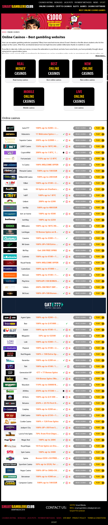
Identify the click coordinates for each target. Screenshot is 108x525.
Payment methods (83, 3)
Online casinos (46, 6)
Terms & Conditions (97, 518)
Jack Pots (68, 3)
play (98, 128)
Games (83, 6)
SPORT (102, 3)
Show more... (100, 56)
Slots (76, 6)
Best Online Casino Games (92, 10)
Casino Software (96, 6)
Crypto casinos (64, 6)
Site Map (67, 518)
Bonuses (58, 3)
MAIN (4, 32)
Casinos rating (46, 3)
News (95, 3)
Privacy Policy (79, 518)
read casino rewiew (84, 128)
